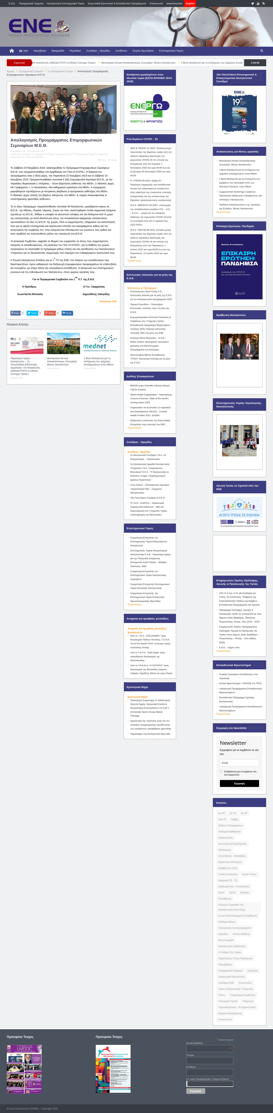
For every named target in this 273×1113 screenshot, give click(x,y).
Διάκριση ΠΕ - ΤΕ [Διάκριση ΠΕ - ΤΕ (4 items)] (227, 880)
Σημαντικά (103, 154)
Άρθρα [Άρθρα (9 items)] (234, 819)
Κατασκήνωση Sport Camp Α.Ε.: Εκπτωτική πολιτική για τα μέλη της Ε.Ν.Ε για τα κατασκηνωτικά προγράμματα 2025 (151, 295)
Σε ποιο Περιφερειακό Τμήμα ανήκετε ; (208, 1078)
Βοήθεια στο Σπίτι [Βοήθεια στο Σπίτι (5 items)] (227, 868)
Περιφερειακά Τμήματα (31, 3)
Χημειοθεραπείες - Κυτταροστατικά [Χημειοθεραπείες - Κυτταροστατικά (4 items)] (237, 1007)
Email (112, 160)
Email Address (209, 1043)
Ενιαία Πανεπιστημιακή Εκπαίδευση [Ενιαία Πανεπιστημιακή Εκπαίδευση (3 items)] (237, 915)
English (190, 3)
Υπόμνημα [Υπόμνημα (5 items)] (248, 1001)
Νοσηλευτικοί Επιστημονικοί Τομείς (65, 3)
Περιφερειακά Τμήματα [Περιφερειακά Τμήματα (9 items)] (230, 970)
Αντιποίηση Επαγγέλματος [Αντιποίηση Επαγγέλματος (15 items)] (232, 843)
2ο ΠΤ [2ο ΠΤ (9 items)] (221, 813)
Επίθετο (191, 1066)
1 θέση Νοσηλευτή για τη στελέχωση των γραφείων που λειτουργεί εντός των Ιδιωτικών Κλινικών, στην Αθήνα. (239, 183)
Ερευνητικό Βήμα (137, 696)
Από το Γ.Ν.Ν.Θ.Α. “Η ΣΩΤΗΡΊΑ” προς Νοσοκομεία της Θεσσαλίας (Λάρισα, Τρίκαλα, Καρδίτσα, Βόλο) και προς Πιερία (151, 669)
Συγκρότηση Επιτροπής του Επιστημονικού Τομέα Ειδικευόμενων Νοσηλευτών (148, 541)
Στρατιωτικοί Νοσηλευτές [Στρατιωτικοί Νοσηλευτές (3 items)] (231, 976)
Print (102, 160)
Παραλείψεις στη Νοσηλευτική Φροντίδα (150, 734)
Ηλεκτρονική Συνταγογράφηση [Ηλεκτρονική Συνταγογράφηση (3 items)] (234, 928)
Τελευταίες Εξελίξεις (34, 157)
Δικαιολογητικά (174, 3)
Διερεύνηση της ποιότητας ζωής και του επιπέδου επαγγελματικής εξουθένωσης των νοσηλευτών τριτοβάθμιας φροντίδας (150, 725)
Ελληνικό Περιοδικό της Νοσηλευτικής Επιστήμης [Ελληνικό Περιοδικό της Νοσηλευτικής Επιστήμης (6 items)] (231, 907)
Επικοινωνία (156, 3)
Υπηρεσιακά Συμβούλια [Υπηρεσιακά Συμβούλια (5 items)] (242, 995)
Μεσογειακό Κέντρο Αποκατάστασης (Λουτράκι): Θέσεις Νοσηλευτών (149, 62)
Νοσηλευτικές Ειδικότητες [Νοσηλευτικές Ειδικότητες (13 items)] (232, 946)
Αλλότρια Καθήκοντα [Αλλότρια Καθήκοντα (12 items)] (229, 831)
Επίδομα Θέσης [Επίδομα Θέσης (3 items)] (226, 921)
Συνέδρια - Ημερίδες (139, 451)
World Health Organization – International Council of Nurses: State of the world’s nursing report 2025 (151, 398)
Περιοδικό (75, 50)
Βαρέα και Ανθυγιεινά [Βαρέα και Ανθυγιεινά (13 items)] (229, 862)
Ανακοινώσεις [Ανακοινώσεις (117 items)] (225, 837)
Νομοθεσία (39, 50)
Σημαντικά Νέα (17, 157)
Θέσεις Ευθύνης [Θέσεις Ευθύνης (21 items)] (241, 934)
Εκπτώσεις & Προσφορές (142, 288)
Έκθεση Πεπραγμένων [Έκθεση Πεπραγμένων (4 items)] (230, 825)
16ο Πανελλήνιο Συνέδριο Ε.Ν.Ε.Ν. (147, 497)
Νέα (23, 51)
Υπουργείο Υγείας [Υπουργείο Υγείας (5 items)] (227, 1001)
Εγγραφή (239, 783)
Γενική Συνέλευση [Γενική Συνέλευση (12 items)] (227, 874)
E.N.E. (12, 3)
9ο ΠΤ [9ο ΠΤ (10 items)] (244, 813)
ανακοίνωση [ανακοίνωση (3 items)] (225, 1019)
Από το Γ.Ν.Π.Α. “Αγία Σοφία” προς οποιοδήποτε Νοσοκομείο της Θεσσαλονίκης (147, 656)
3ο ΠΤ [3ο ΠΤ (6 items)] (233, 813)
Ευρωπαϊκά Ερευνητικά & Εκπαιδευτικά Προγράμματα (117, 3)
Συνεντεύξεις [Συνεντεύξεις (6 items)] (245, 982)
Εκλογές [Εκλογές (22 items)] (244, 892)
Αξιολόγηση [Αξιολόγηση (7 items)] (224, 849)
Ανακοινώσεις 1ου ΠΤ (65, 154)
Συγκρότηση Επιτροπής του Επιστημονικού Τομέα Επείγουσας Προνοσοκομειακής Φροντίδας (147, 597)
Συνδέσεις (121, 50)
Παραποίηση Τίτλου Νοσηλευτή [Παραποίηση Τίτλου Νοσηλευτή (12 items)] (235, 958)
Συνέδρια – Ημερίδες (98, 50)
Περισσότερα (134, 260)
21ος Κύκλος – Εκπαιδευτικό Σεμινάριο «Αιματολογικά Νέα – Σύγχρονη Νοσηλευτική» (149, 489)
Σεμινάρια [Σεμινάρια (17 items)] (252, 970)
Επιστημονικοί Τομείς (171, 50)
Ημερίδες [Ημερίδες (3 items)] (223, 934)
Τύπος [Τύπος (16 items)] (221, 995)
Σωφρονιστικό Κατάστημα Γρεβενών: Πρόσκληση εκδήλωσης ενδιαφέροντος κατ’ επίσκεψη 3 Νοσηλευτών (240, 195)
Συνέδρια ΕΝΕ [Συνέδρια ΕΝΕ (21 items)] (226, 982)
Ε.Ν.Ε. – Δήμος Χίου (229, 647)
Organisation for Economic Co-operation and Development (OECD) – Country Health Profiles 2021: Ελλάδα (150, 411)
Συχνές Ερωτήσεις (143, 50)
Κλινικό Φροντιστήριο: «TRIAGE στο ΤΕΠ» (240, 683)
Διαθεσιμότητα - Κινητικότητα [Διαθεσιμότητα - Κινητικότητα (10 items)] (233, 886)
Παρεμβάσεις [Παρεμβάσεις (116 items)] (225, 964)
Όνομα (190, 1055)
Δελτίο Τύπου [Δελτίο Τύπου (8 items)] (249, 874)
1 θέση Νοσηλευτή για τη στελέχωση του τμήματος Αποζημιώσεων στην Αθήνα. (99, 361)
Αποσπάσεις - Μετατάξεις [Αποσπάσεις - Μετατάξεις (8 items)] (232, 856)
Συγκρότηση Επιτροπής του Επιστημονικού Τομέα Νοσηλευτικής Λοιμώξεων (148, 575)
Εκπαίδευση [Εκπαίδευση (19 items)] (224, 898)
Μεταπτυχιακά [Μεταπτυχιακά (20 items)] (226, 940)
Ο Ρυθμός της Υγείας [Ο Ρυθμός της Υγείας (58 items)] (229, 952)
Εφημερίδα (58, 50)
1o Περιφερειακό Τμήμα (43, 154)
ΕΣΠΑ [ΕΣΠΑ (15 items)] (232, 892)
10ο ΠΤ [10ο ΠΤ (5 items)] (222, 819)
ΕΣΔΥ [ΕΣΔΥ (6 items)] (221, 892)
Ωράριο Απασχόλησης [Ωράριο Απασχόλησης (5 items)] (230, 1013)
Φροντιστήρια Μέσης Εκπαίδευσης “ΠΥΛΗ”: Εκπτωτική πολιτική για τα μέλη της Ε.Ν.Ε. (150, 359)
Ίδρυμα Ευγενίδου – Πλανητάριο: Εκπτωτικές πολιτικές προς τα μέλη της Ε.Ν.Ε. (149, 308)
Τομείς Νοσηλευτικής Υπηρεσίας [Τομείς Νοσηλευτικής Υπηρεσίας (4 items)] (235, 989)
